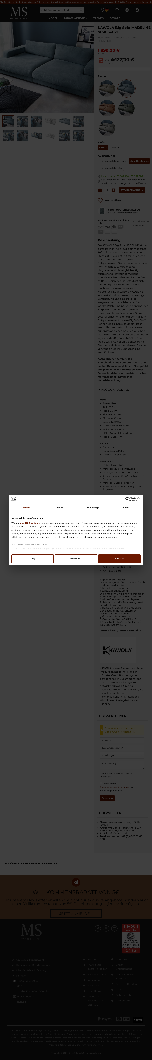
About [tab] (126, 507)
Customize (76, 558)
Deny (32, 558)
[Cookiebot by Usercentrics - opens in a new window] (128, 499)
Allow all (119, 558)
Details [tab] (59, 507)
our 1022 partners (30, 523)
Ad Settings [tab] (92, 507)
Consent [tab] (25, 507)
